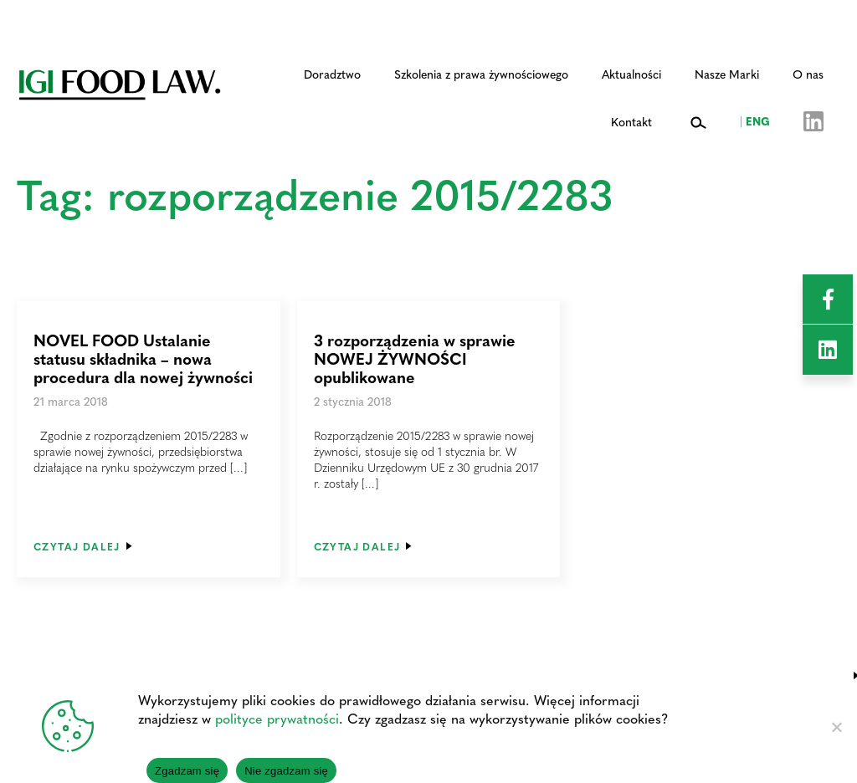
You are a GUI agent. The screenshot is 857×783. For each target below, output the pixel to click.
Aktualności (631, 73)
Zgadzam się (187, 771)
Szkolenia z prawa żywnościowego (481, 73)
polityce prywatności (277, 718)
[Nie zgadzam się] (836, 727)
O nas (808, 73)
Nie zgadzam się (286, 771)
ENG (755, 120)
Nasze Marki (727, 73)
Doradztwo (332, 73)
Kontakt (631, 121)
